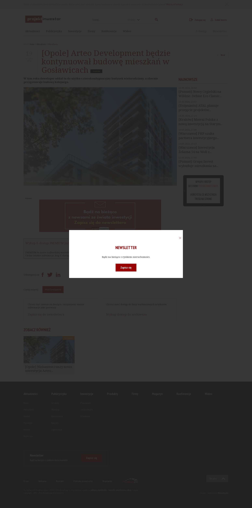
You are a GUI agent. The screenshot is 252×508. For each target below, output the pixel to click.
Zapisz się (126, 267)
